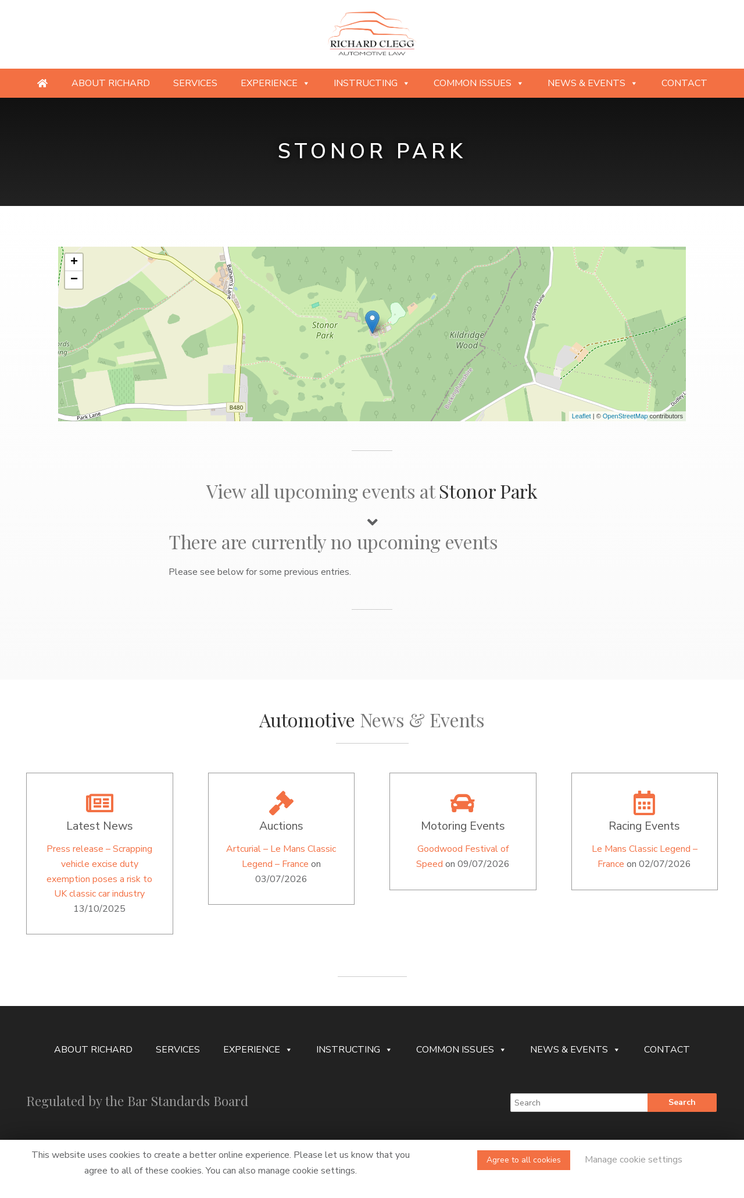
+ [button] (74, 262)
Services (195, 83)
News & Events (593, 83)
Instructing (372, 83)
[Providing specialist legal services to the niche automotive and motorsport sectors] (42, 83)
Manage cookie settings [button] (633, 1159)
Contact (684, 83)
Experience (275, 83)
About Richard (110, 83)
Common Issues (479, 83)
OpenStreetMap (625, 416)
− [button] (74, 280)
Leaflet (581, 416)
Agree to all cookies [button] (524, 1159)
